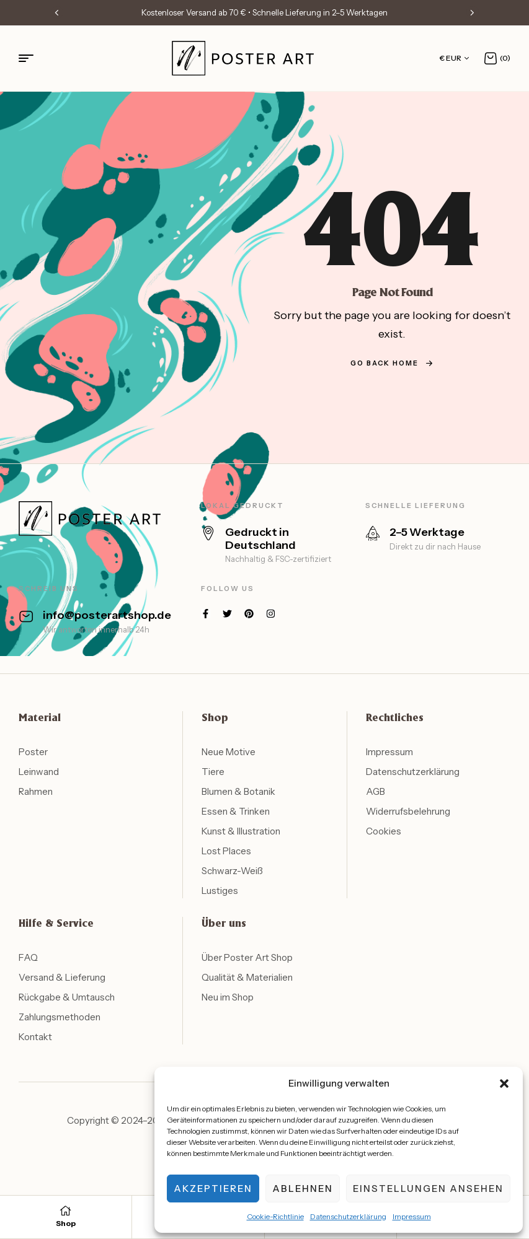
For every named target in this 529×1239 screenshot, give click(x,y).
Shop (66, 1223)
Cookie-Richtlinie (275, 1216)
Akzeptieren (213, 1188)
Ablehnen (302, 1188)
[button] (504, 1083)
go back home (391, 363)
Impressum (412, 1216)
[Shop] (65, 1210)
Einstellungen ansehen (428, 1188)
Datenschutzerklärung (348, 1216)
